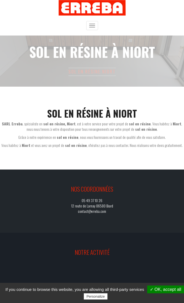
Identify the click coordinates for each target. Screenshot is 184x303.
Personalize (95, 296)
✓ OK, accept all (165, 289)
